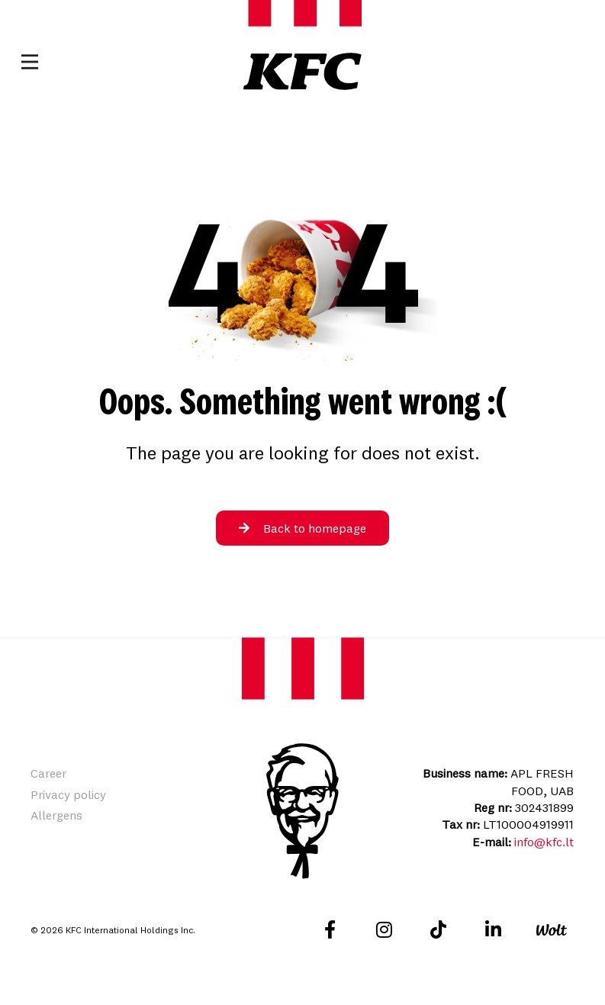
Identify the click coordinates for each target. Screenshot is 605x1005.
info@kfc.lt (544, 841)
